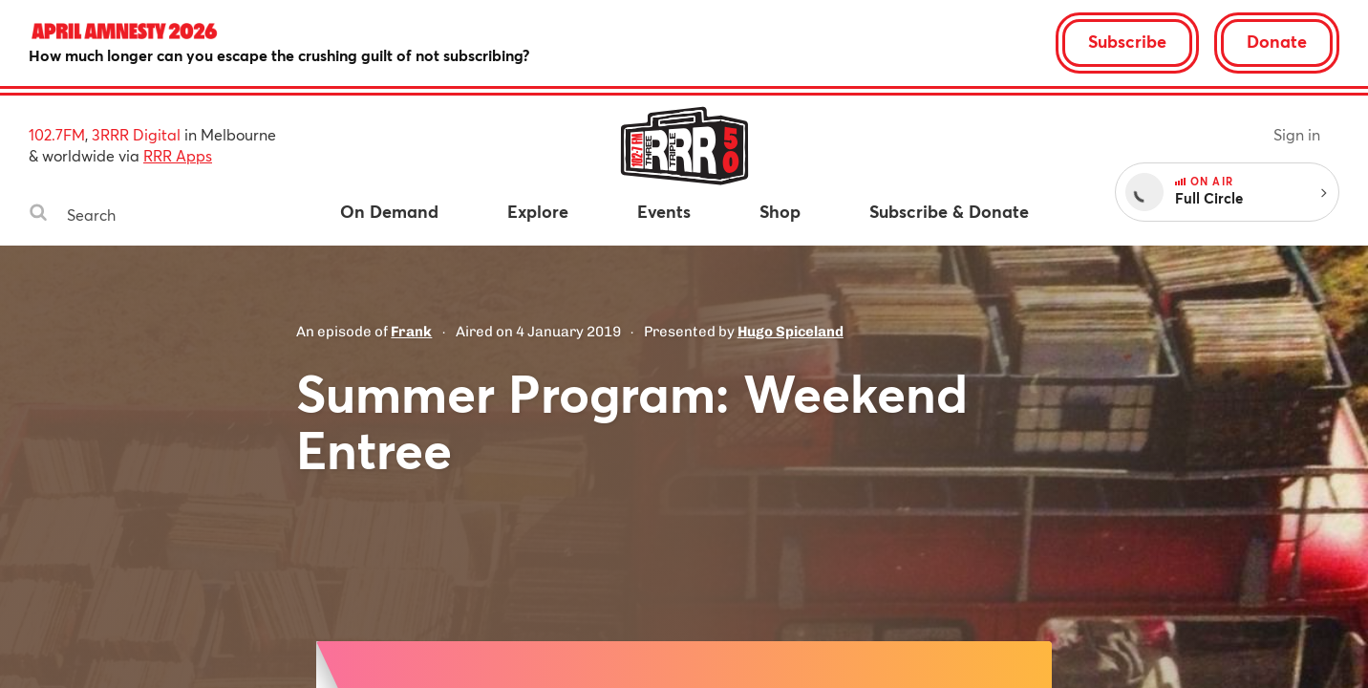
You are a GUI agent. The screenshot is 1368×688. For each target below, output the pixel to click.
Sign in (1296, 134)
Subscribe (1127, 41)
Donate (1277, 41)
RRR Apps (177, 155)
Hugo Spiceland (790, 331)
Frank (411, 331)
